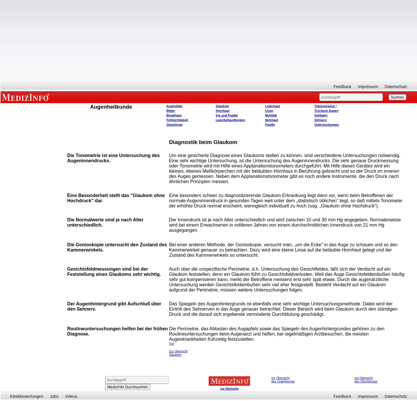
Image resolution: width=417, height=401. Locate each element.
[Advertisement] (209, 40)
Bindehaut (174, 115)
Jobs (54, 396)
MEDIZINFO (27, 97)
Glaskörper (175, 124)
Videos (71, 396)
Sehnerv (320, 120)
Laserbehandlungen (230, 120)
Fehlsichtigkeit (177, 120)
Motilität (271, 115)
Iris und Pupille (227, 115)
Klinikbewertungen (26, 396)
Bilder (171, 110)
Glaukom (222, 106)
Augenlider (175, 106)
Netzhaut (271, 120)
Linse (269, 110)
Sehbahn (321, 115)
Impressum (368, 86)
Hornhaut (222, 110)
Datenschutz (396, 86)
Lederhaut (272, 106)
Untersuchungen (326, 124)
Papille (270, 124)
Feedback (342, 86)
